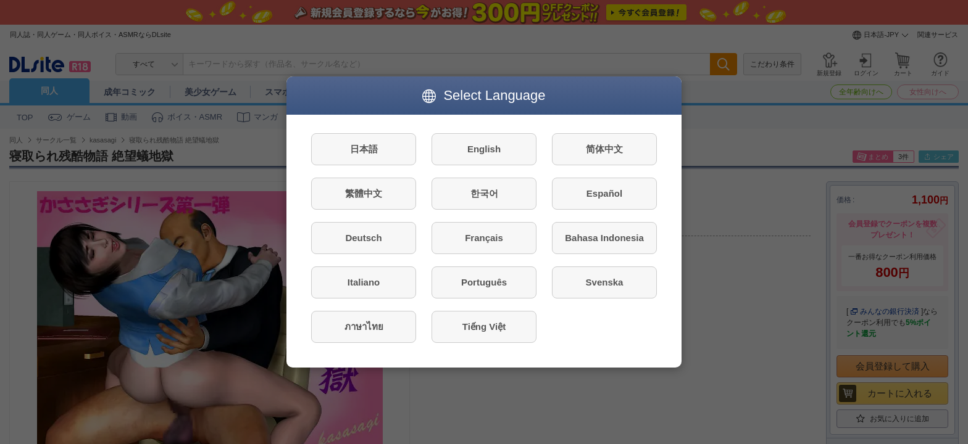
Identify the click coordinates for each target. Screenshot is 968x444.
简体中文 (604, 149)
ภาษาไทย (363, 326)
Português (484, 282)
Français (484, 237)
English (484, 149)
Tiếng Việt (484, 326)
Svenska (605, 282)
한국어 (484, 193)
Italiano (364, 282)
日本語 (364, 149)
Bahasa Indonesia (604, 237)
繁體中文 (363, 193)
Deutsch (363, 237)
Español (604, 193)
